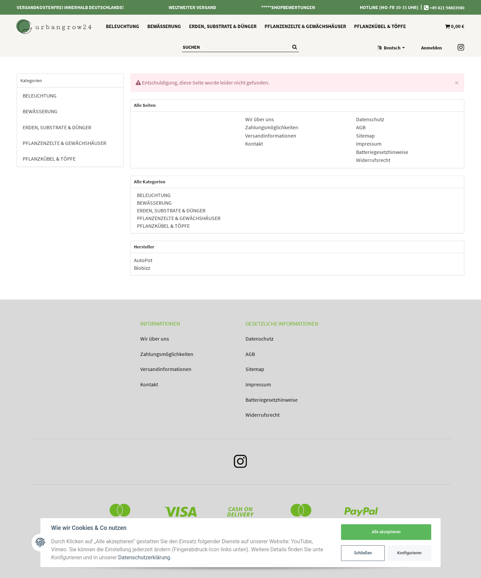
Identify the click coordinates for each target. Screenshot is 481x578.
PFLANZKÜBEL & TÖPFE (163, 225)
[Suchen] (236, 47)
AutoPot (143, 260)
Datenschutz (260, 338)
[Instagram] (240, 463)
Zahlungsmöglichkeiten (166, 354)
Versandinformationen (165, 369)
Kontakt (149, 384)
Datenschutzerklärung (144, 557)
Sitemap (255, 369)
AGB (250, 354)
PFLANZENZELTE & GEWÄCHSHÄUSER (178, 218)
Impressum (258, 384)
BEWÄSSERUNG (154, 202)
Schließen (363, 553)
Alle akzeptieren (386, 532)
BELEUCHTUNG (153, 195)
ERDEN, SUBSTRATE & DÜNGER (170, 210)
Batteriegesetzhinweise (272, 399)
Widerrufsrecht (263, 414)
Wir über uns (154, 338)
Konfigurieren (409, 553)
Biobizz (142, 267)
